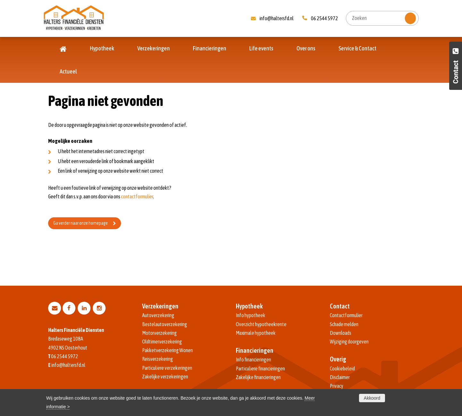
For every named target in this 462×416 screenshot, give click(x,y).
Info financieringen (253, 359)
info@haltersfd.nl (277, 18)
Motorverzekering (159, 333)
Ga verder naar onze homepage (80, 223)
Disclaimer (340, 377)
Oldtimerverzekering (162, 341)
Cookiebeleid (342, 368)
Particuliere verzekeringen (167, 368)
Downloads (340, 333)
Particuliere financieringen (260, 368)
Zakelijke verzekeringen (165, 376)
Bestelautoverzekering (164, 324)
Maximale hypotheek (256, 333)
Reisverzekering (157, 359)
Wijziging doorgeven (349, 341)
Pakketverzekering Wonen (167, 350)
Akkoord (372, 398)
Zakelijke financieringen (258, 377)
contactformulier (137, 196)
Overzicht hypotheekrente (261, 324)
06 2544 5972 (324, 18)
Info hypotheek (250, 315)
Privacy (336, 386)
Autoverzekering (158, 315)
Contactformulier (346, 315)
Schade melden (344, 324)
